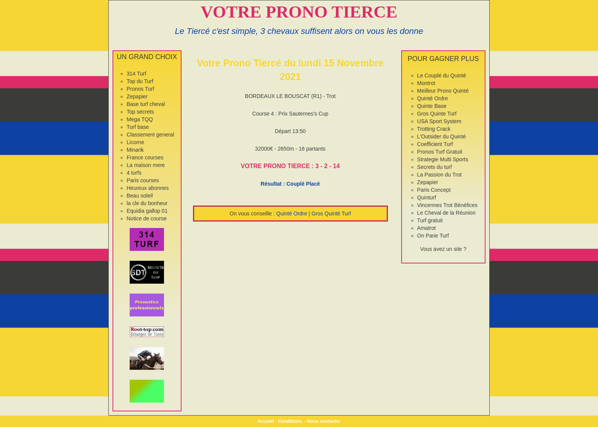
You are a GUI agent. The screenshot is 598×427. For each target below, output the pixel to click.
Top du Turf (140, 81)
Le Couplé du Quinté (441, 75)
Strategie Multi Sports (442, 159)
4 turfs (134, 173)
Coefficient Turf (435, 144)
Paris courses (143, 180)
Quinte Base (432, 106)
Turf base (138, 127)
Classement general (150, 135)
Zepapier (137, 96)
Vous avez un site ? (443, 249)
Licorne (135, 142)
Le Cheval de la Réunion (446, 213)
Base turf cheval (146, 104)
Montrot (426, 83)
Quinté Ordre (291, 213)
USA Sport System (439, 121)
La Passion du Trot (439, 175)
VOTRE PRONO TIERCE (299, 11)
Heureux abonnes (148, 188)
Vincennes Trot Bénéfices (447, 205)
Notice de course (147, 218)
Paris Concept (434, 190)
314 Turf (136, 74)
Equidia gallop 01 (147, 211)
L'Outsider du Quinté (441, 136)
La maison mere (146, 165)
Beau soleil (140, 196)
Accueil (265, 421)
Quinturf (426, 197)
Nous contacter (323, 421)
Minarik (135, 150)
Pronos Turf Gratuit (439, 152)
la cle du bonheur (147, 203)
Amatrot (426, 228)
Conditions (290, 421)
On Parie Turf (433, 236)
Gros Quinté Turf (331, 213)
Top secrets (140, 112)
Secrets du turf (434, 167)
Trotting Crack (433, 129)
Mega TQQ (140, 119)
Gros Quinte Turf (437, 114)
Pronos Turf (140, 89)
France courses (145, 157)
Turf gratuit (430, 220)
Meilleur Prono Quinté (443, 91)
